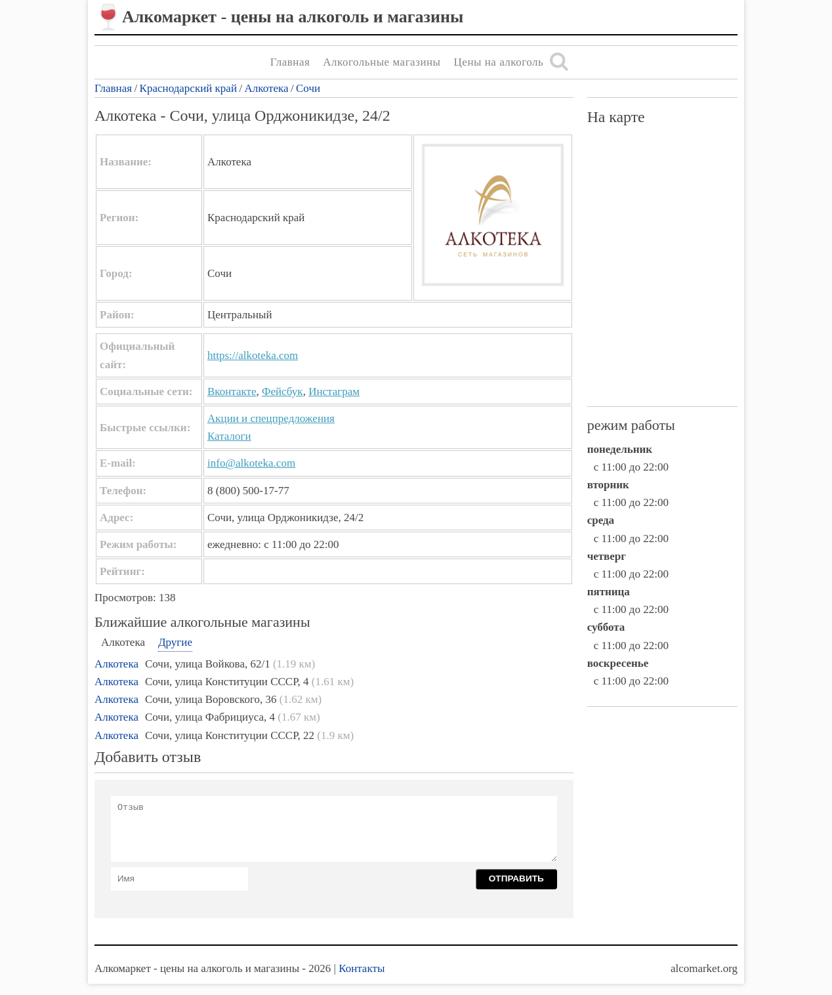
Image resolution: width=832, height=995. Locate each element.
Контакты (362, 968)
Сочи (308, 88)
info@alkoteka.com (251, 463)
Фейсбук (282, 391)
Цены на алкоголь (499, 62)
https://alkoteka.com (252, 355)
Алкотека (267, 88)
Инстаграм (334, 391)
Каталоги (229, 436)
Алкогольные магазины (381, 62)
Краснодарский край (188, 88)
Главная (290, 62)
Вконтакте (232, 391)
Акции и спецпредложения (271, 418)
